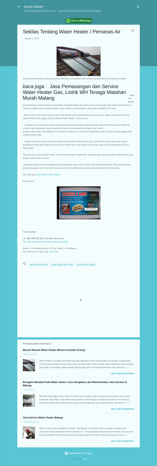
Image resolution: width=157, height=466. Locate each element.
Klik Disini (54, 251)
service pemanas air (39, 264)
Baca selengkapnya (122, 373)
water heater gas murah (62, 264)
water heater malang (86, 264)
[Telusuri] (138, 7)
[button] (132, 31)
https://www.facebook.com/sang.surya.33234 (47, 242)
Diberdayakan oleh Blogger (78, 453)
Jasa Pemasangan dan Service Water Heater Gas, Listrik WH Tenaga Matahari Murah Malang (74, 92)
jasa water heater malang (48, 174)
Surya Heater (33, 6)
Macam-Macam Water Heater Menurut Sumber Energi (54, 350)
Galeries (85, 459)
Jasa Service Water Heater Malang (43, 417)
